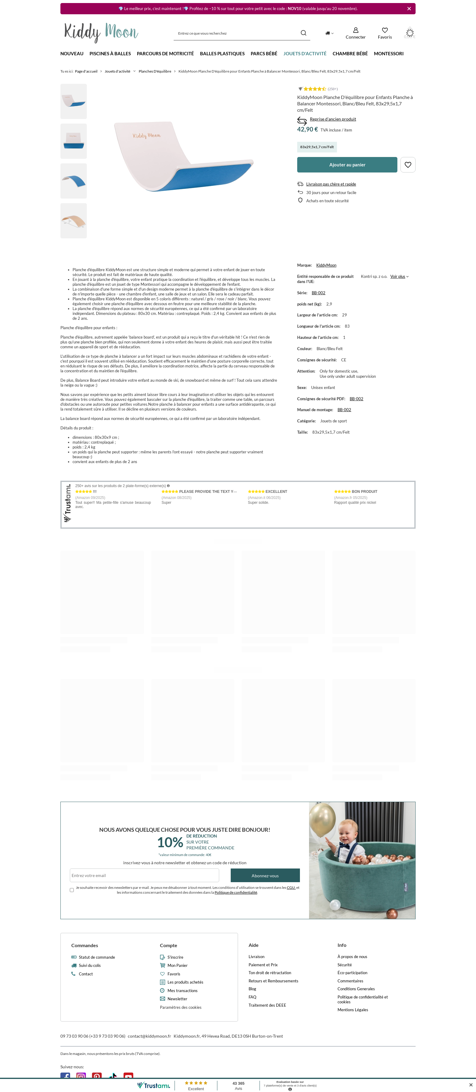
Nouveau (71, 53)
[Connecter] (356, 33)
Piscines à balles (110, 53)
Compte (168, 945)
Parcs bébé (264, 53)
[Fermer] (409, 9)
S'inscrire (175, 957)
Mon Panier (178, 965)
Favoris (174, 974)
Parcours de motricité (165, 53)
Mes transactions (183, 990)
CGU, (291, 887)
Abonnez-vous (265, 875)
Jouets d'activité (305, 53)
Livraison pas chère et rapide (331, 184)
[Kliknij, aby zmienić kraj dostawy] (329, 33)
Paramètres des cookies (181, 1007)
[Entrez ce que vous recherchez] (242, 33)
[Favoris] (385, 33)
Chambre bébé (350, 53)
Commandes (84, 945)
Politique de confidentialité (236, 892)
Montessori (389, 53)
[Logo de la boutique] (101, 33)
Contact (86, 974)
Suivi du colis (90, 965)
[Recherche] (303, 33)
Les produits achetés (185, 982)
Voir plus (397, 276)
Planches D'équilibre (155, 71)
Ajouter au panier (347, 164)
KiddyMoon (326, 265)
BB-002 (318, 292)
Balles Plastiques (222, 53)
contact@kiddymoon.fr (149, 1036)
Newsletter (177, 999)
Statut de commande (97, 957)
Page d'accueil (86, 71)
